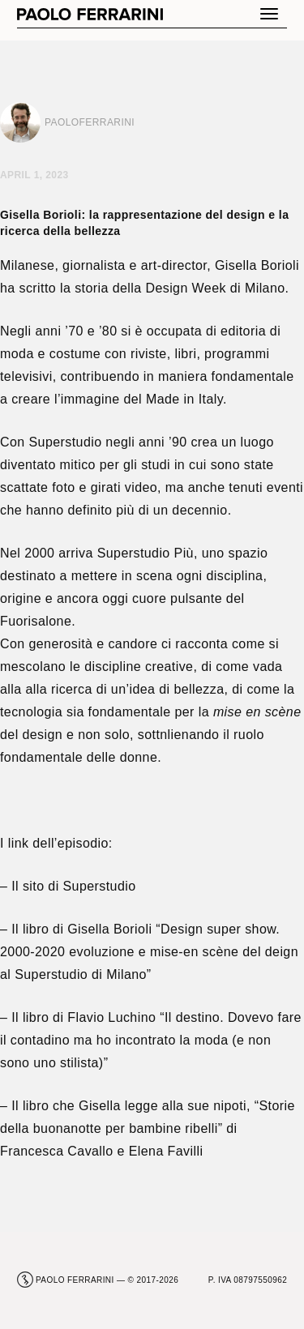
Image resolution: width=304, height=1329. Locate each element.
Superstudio (99, 886)
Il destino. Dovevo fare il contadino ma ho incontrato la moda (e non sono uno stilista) (151, 1040)
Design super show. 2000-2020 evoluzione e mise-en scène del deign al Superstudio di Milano (149, 951)
